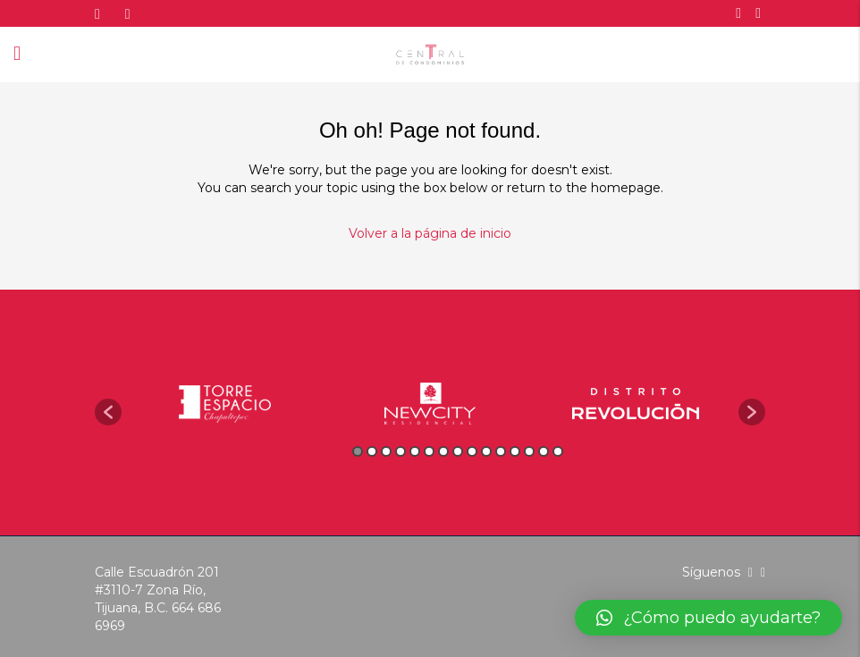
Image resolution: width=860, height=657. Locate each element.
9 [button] (472, 451)
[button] (108, 412)
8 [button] (457, 451)
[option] (224, 403)
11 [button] (500, 451)
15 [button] (557, 451)
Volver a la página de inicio (430, 233)
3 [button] (386, 451)
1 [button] (357, 451)
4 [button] (400, 451)
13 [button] (529, 451)
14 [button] (543, 451)
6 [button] (429, 451)
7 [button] (443, 451)
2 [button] (372, 451)
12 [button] (515, 451)
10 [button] (486, 451)
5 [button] (414, 451)
